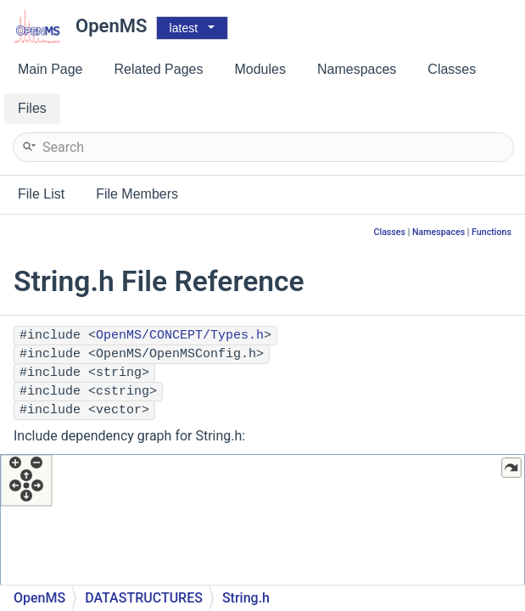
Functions (491, 232)
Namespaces (438, 232)
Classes (389, 232)
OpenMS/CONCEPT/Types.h (180, 335)
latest (184, 28)
